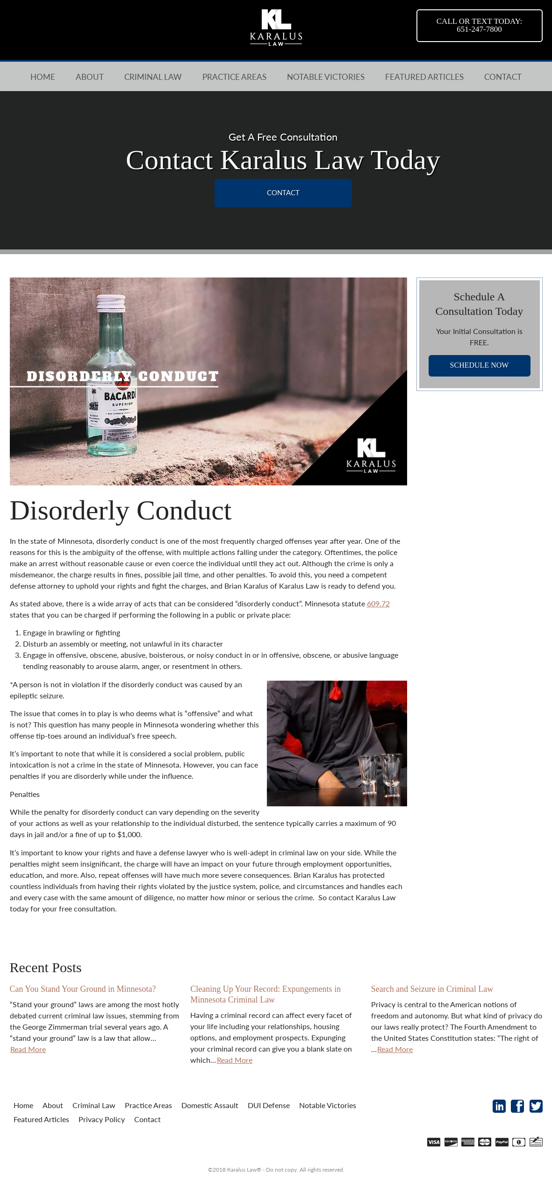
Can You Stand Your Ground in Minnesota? (83, 989)
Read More (28, 1049)
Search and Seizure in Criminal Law (432, 989)
